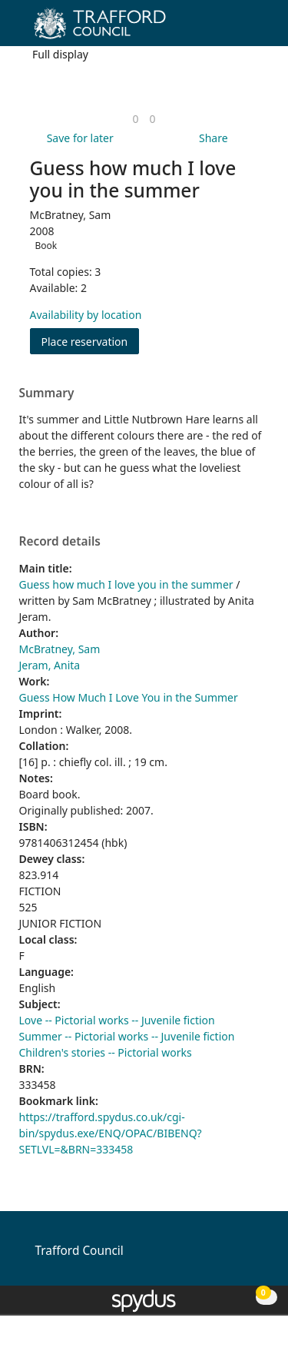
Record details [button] (60, 542)
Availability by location (86, 314)
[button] (234, 29)
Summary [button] (46, 393)
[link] (135, 118)
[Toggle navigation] (253, 29)
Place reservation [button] (90, 341)
